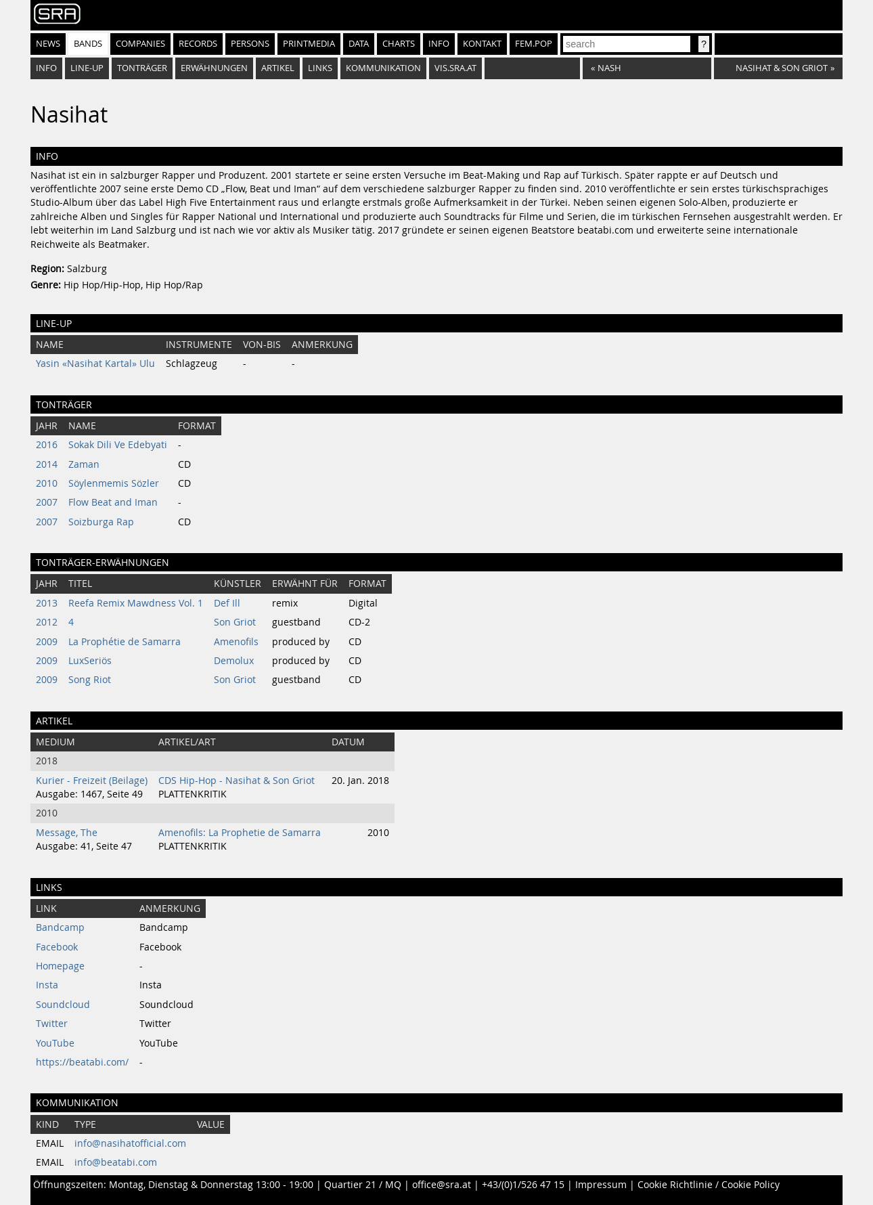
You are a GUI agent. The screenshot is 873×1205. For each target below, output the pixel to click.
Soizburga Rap (101, 522)
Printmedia (309, 43)
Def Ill (227, 603)
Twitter (52, 1023)
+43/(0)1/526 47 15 (523, 1185)
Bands (88, 43)
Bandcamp (60, 927)
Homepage (60, 966)
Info (438, 43)
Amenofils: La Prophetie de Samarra (239, 833)
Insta (47, 985)
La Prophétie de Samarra (124, 642)
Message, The (66, 833)
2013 (47, 603)
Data (359, 43)
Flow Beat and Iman (113, 502)
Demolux (234, 661)
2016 (47, 445)
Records (198, 43)
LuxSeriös (90, 661)
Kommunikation (383, 68)
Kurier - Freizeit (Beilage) (92, 780)
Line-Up (87, 68)
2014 (47, 464)
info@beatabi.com (115, 1162)
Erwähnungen (214, 68)
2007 (47, 502)
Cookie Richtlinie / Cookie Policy (708, 1185)
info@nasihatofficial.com (130, 1143)
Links (320, 68)
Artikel (277, 68)
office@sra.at (441, 1185)
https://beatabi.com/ (82, 1062)
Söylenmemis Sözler (113, 483)
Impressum (601, 1185)
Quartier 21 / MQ (362, 1185)
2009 (47, 642)
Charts (398, 43)
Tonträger (142, 68)
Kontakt (482, 43)
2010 (47, 483)
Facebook (57, 947)
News (48, 43)
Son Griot (235, 622)
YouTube (55, 1043)
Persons (250, 43)
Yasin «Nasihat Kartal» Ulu (95, 363)
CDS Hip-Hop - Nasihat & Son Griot (236, 780)
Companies (140, 43)
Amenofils (236, 642)
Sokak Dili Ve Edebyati (117, 445)
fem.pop (533, 43)
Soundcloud (63, 1005)
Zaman (83, 464)
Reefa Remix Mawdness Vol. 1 (135, 603)
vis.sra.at (455, 68)
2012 (47, 622)
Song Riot (89, 680)
